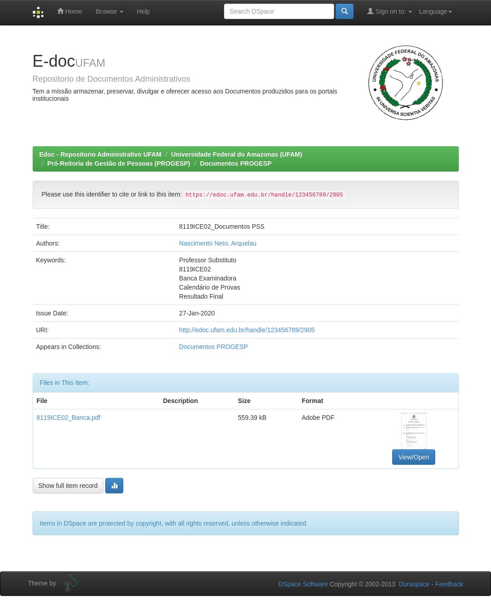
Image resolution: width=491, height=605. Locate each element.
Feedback (449, 584)
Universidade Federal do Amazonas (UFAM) (236, 154)
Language (435, 11)
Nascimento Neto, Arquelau (217, 243)
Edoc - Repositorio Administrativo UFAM (100, 154)
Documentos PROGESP (236, 163)
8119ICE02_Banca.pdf (69, 417)
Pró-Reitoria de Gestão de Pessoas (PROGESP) (118, 163)
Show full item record (68, 485)
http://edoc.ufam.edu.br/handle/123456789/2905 (247, 330)
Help (143, 11)
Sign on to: (389, 11)
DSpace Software (303, 584)
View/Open (413, 457)
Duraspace (414, 584)
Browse (109, 11)
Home (69, 11)
